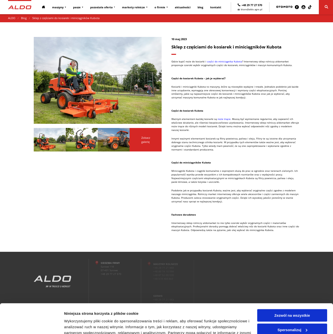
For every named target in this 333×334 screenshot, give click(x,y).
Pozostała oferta (101, 7)
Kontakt (215, 7)
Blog (200, 7)
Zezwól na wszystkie (292, 288)
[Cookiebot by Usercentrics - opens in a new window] (31, 324)
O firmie (160, 7)
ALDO (11, 18)
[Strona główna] (19, 7)
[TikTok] (310, 7)
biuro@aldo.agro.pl (250, 9)
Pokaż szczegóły (78, 324)
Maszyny (58, 7)
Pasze (77, 7)
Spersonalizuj (292, 302)
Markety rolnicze (133, 7)
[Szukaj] (326, 7)
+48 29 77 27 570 (250, 5)
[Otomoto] (284, 7)
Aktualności (182, 7)
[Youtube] (303, 7)
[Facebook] (297, 7)
